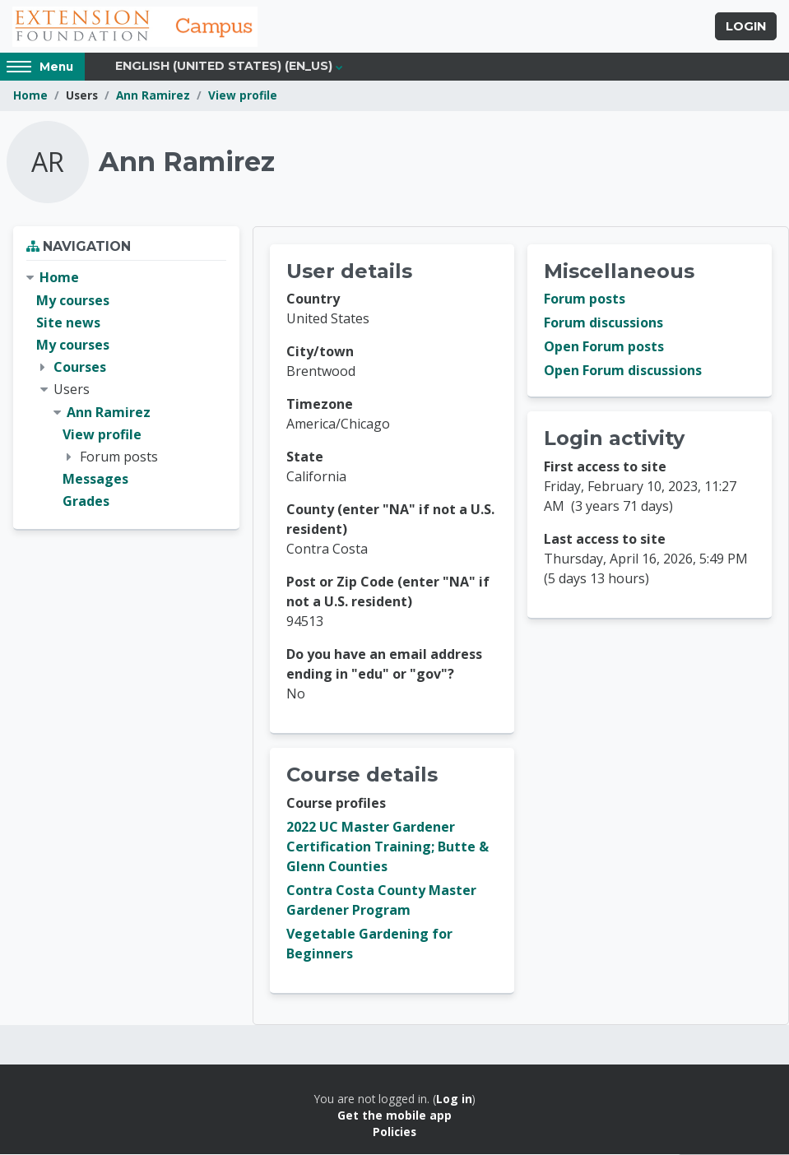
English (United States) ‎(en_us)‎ (223, 67)
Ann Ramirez (153, 96)
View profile (242, 96)
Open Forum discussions (623, 372)
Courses (79, 368)
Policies (394, 1133)
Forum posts (584, 300)
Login (746, 27)
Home (30, 96)
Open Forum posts (604, 348)
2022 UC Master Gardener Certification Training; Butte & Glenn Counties (387, 847)
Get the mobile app (394, 1116)
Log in (454, 1099)
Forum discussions (603, 324)
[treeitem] (126, 391)
